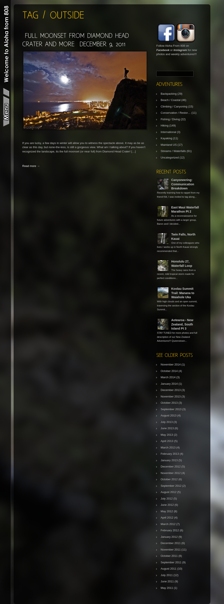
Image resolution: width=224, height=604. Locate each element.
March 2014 (168, 377)
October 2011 (169, 556)
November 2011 (171, 549)
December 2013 (171, 390)
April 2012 (167, 517)
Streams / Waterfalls (173, 151)
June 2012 (167, 504)
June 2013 (167, 428)
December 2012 (171, 466)
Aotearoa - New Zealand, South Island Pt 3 (182, 324)
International (168, 132)
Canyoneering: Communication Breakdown (182, 184)
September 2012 (171, 485)
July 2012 (167, 498)
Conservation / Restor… (176, 112)
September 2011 (171, 562)
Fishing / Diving (170, 119)
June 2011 (167, 581)
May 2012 (167, 511)
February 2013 (170, 453)
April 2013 (167, 441)
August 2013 (168, 415)
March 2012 (168, 524)
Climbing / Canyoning (174, 106)
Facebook (163, 50)
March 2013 (168, 447)
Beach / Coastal (171, 100)
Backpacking (169, 93)
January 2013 (169, 460)
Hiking (164, 125)
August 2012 (168, 492)
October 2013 (169, 402)
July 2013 (167, 422)
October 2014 (169, 371)
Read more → (31, 166)
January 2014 (169, 383)
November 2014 (171, 364)
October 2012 (169, 479)
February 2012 (170, 530)
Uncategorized (170, 157)
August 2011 (168, 568)
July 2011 (167, 575)
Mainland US (169, 144)
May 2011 (167, 588)
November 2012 (171, 473)
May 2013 (167, 434)
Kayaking (166, 138)
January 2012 (169, 536)
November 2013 (171, 396)
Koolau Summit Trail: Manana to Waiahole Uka (182, 293)
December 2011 (171, 543)
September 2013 (171, 409)
